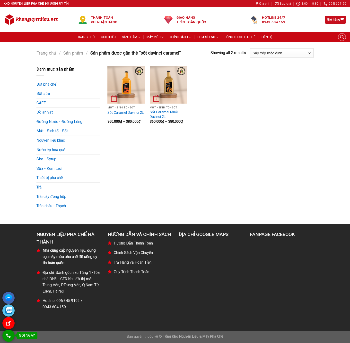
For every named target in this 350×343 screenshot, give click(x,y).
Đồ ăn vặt (44, 112)
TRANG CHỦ (86, 37)
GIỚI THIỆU (108, 37)
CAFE (41, 103)
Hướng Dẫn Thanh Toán (133, 243)
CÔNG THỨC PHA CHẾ (240, 37)
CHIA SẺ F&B (207, 37)
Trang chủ (46, 53)
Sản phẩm (73, 53)
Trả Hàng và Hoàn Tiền (132, 262)
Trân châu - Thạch (51, 206)
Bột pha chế (46, 84)
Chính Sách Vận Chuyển (133, 252)
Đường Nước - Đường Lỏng (59, 121)
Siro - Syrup (46, 159)
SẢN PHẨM (131, 37)
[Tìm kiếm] (342, 37)
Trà (39, 187)
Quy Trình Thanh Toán (131, 272)
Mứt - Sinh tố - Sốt (52, 131)
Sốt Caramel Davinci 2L (125, 113)
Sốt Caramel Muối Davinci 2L (164, 114)
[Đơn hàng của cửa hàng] (282, 53)
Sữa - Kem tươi (49, 168)
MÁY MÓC (155, 37)
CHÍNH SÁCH (180, 37)
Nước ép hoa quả (50, 149)
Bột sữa (43, 93)
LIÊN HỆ (267, 37)
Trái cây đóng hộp (51, 196)
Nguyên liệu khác (50, 140)
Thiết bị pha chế (49, 177)
